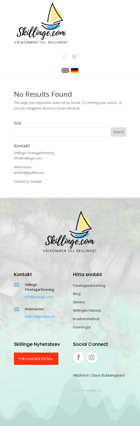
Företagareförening (89, 285)
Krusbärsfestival (86, 319)
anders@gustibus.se (40, 316)
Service (79, 302)
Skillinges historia (87, 310)
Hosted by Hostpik (27, 181)
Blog (76, 293)
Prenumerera (36, 359)
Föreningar (82, 327)
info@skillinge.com (39, 297)
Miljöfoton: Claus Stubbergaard (98, 375)
